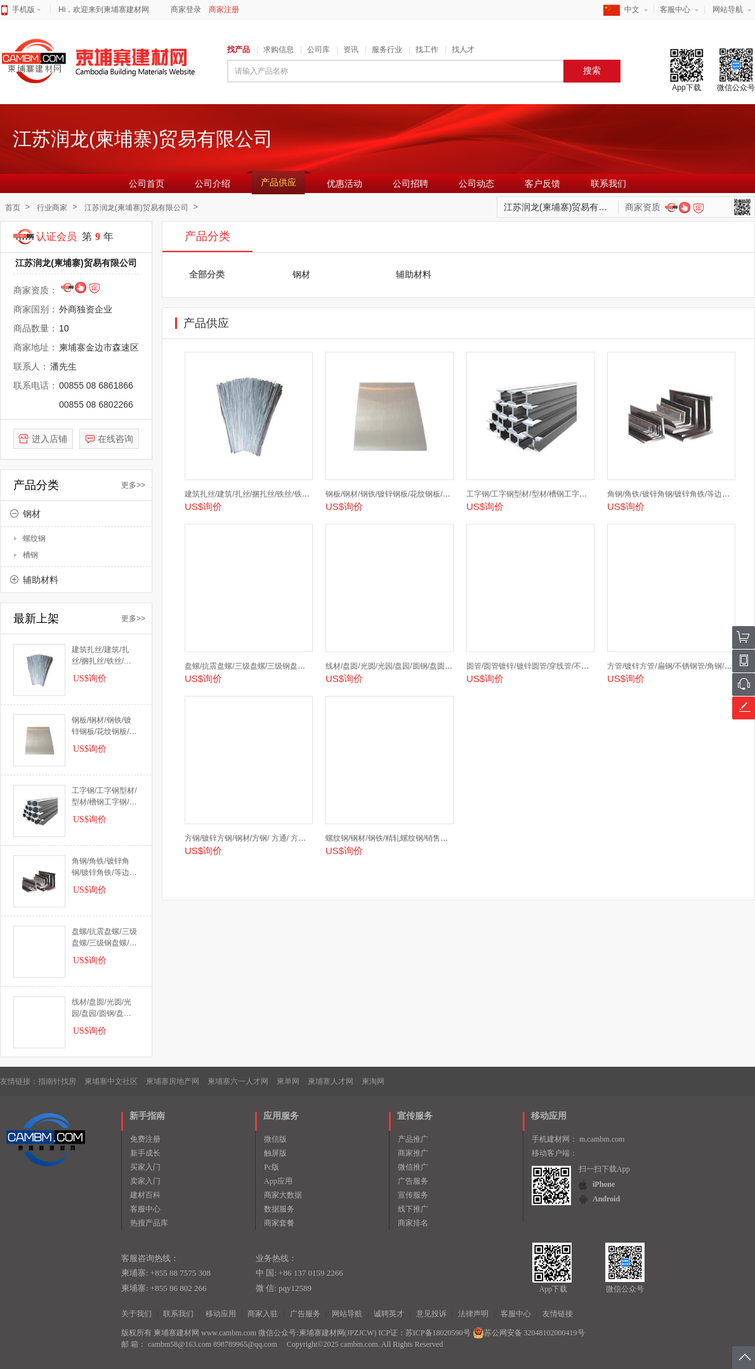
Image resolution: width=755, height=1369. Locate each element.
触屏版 (275, 1153)
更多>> (133, 485)
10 (64, 328)
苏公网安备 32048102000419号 (529, 1333)
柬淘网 (373, 1081)
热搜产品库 (149, 1223)
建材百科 (145, 1195)
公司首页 (146, 183)
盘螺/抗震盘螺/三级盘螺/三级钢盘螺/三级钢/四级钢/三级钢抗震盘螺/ (104, 938)
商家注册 (224, 9)
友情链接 (557, 1313)
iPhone (604, 1184)
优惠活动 (344, 183)
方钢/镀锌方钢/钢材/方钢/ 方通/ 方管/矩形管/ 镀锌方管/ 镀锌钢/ (290, 838)
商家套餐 (279, 1223)
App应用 (278, 1181)
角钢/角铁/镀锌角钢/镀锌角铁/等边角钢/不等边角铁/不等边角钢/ (104, 867)
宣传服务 (413, 1195)
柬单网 (288, 1081)
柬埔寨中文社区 (111, 1081)
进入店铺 (49, 439)
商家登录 (186, 9)
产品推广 (413, 1139)
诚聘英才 (389, 1313)
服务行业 (387, 49)
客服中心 (675, 9)
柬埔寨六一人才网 (237, 1081)
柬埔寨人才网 (330, 1081)
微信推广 (413, 1167)
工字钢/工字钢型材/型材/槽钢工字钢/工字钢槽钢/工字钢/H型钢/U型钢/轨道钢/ (104, 797)
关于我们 (136, 1313)
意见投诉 (431, 1313)
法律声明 (473, 1313)
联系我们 (608, 183)
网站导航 (727, 9)
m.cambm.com (601, 1139)
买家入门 (145, 1167)
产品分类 (207, 236)
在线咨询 (115, 439)
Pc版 (271, 1167)
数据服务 (279, 1209)
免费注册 (145, 1139)
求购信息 (278, 49)
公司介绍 (212, 183)
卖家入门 (145, 1181)
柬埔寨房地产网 (172, 1081)
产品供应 (278, 182)
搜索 (592, 71)
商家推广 (413, 1153)
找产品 (238, 49)
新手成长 (145, 1153)
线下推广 (413, 1209)
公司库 (318, 49)
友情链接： (19, 1081)
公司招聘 (410, 183)
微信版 (275, 1139)
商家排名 (413, 1223)
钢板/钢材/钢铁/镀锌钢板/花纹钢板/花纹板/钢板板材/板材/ (104, 726)
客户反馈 (542, 183)
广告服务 (413, 1181)
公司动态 (476, 183)
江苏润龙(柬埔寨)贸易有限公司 (136, 207)
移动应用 (221, 1313)
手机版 (26, 9)
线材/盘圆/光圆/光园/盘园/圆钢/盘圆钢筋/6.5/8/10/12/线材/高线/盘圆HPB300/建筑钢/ (104, 1008)
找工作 (427, 49)
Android (606, 1198)
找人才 (463, 49)
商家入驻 (262, 1313)
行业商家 (52, 207)
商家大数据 (283, 1195)
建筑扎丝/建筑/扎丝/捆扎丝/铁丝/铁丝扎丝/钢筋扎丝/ (101, 656)
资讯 (350, 49)
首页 (12, 207)
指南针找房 (57, 1081)
